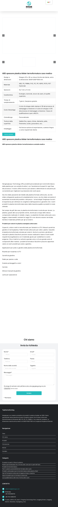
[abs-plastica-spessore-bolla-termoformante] (29, 35)
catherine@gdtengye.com (12, 489)
